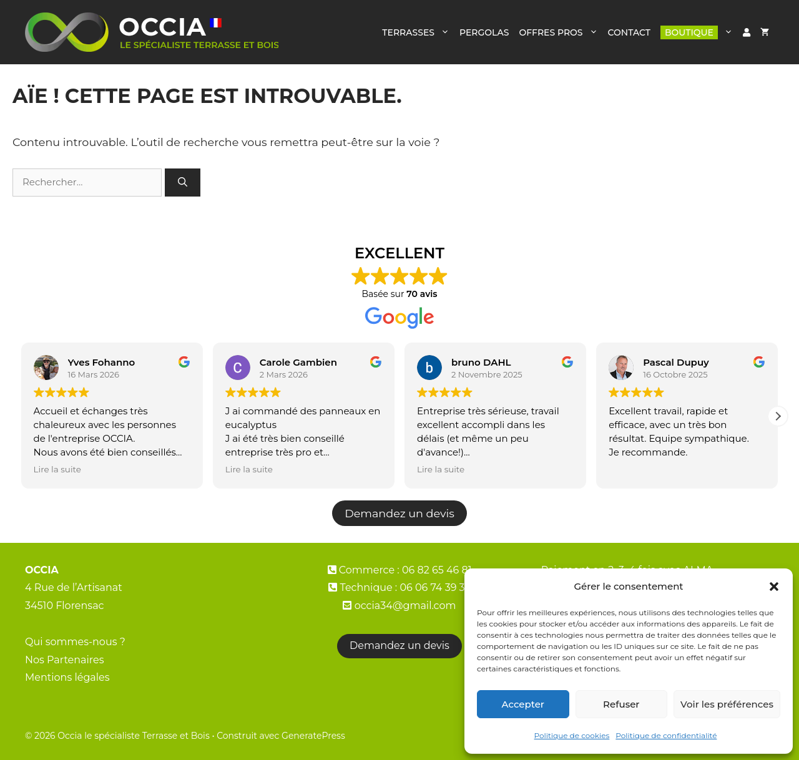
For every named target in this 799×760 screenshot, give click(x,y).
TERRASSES (418, 32)
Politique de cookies (572, 735)
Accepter (523, 704)
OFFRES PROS (560, 32)
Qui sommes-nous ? (75, 642)
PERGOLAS (484, 32)
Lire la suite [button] (57, 469)
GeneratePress (313, 735)
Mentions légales (67, 677)
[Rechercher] (182, 182)
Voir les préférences (726, 704)
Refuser (621, 704)
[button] (774, 586)
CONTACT (629, 32)
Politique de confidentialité (666, 735)
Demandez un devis (399, 513)
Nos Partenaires (64, 660)
